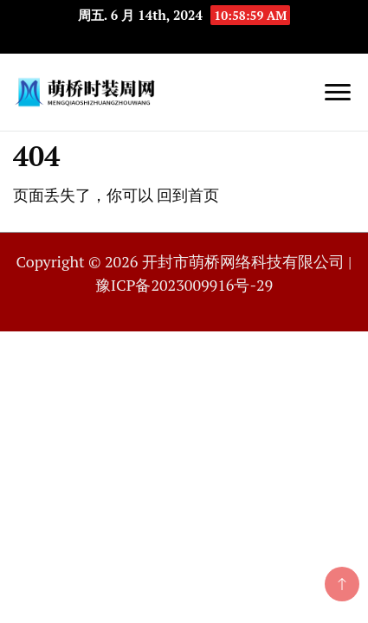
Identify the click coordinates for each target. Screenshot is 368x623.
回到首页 (188, 194)
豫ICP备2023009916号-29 (184, 284)
